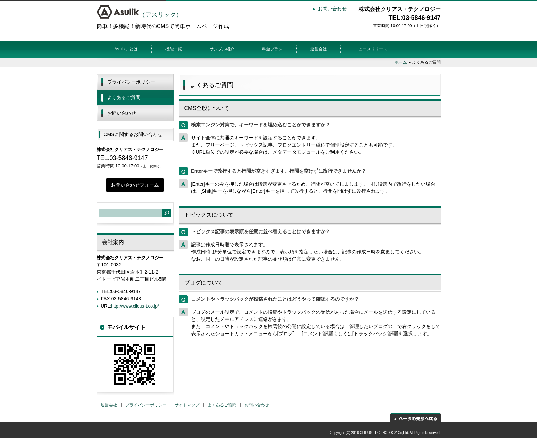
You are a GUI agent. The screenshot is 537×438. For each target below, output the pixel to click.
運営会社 (318, 49)
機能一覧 (173, 49)
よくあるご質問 (123, 97)
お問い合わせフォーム (135, 185)
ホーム (401, 62)
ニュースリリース (370, 49)
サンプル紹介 (222, 49)
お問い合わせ (332, 8)
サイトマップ (187, 405)
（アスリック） (139, 14)
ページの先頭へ (415, 417)
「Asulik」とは (124, 49)
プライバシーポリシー (131, 82)
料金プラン (272, 49)
